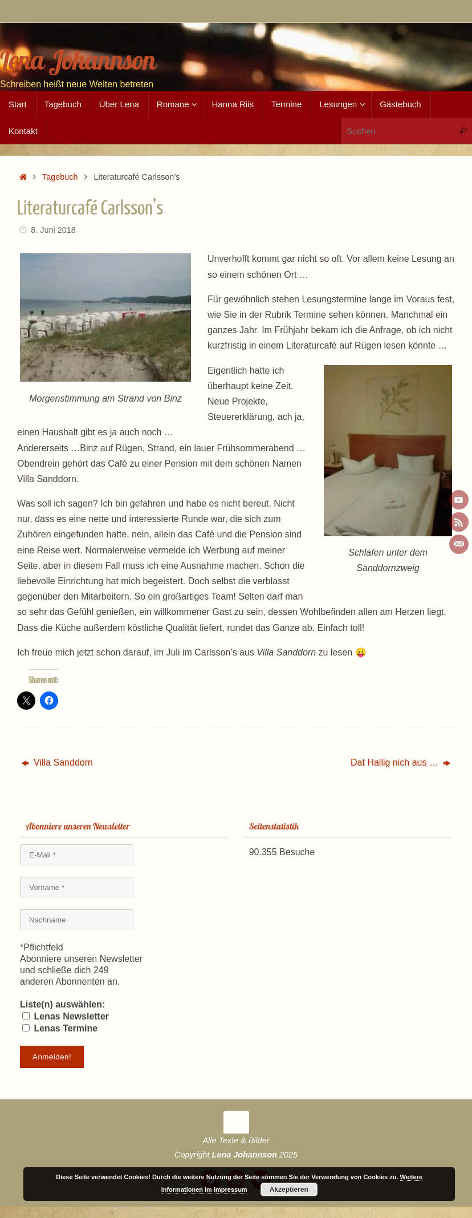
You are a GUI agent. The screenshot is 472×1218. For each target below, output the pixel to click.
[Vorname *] (77, 887)
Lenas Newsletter (65, 1016)
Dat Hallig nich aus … (400, 762)
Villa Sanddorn (57, 762)
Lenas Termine (59, 1028)
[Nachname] (77, 919)
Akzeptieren (289, 1189)
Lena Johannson (78, 60)
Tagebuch (60, 176)
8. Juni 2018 (53, 229)
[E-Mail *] (77, 854)
